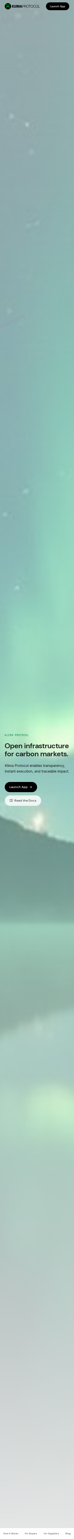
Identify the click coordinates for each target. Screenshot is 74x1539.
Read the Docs (23, 800)
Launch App (57, 6)
